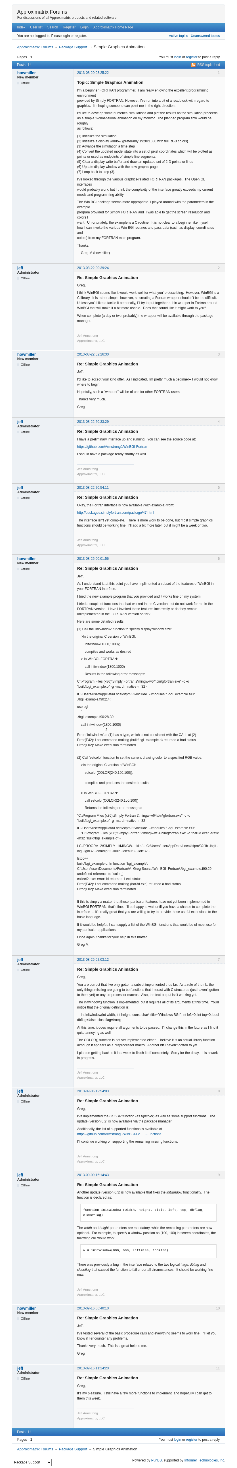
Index (21, 27)
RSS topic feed (208, 65)
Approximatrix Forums (42, 12)
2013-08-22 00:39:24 (93, 268)
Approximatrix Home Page (113, 27)
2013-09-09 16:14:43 (93, 1175)
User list (36, 27)
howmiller (26, 72)
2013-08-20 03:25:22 (93, 73)
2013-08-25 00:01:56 (93, 559)
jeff (20, 268)
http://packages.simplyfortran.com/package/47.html (115, 513)
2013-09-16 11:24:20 (93, 1368)
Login (84, 27)
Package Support (73, 47)
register (192, 57)
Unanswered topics (205, 36)
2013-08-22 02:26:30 (93, 354)
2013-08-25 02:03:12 (93, 960)
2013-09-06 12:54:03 (93, 1091)
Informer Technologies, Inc (204, 1460)
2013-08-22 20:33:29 (93, 422)
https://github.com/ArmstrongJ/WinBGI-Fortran (112, 447)
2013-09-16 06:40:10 (93, 1308)
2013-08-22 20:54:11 (93, 488)
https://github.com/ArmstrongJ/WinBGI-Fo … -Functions (119, 1134)
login (177, 57)
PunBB (156, 1460)
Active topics (178, 36)
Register (69, 27)
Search (52, 27)
